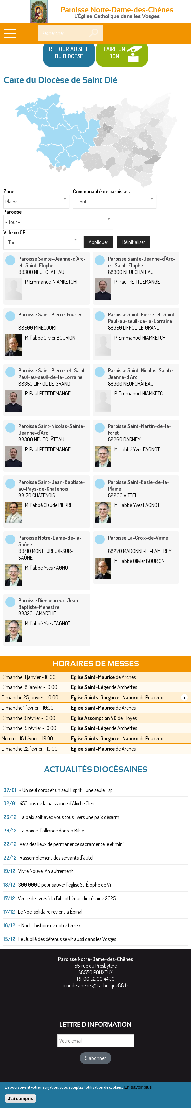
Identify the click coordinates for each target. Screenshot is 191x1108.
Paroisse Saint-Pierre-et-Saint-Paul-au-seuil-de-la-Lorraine (142, 317)
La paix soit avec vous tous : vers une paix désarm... (71, 817)
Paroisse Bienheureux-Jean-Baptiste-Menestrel (49, 603)
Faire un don (114, 52)
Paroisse (12, 211)
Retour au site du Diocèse (69, 52)
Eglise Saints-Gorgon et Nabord (105, 697)
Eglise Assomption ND (94, 718)
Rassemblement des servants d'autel (56, 857)
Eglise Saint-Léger (91, 687)
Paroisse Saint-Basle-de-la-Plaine (138, 485)
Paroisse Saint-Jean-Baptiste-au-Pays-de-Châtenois (51, 485)
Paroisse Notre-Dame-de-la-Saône (49, 541)
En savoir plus (138, 1088)
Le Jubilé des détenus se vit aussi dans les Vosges (67, 939)
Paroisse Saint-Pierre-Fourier (50, 314)
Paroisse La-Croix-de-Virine (138, 538)
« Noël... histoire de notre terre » (49, 925)
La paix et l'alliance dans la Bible (52, 830)
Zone (8, 191)
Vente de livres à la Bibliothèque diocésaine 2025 (67, 898)
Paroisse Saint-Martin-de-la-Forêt (139, 429)
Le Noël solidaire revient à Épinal (50, 911)
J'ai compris (20, 1100)
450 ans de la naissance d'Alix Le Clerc (58, 803)
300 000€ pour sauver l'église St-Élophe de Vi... (66, 884)
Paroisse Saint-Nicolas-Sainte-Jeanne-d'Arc (141, 373)
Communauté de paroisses (101, 191)
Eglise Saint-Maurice (93, 677)
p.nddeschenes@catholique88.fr (95, 985)
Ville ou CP (14, 232)
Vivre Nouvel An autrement (45, 871)
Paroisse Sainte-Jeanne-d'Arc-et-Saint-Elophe (52, 262)
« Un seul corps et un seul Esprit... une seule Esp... (67, 790)
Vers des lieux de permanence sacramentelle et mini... (73, 844)
